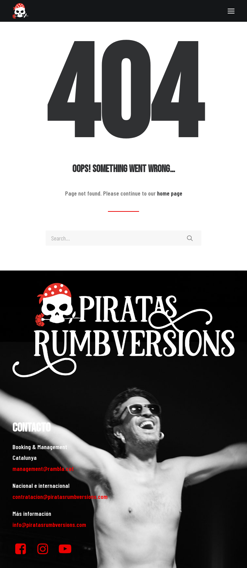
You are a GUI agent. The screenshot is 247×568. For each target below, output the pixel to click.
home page (169, 193)
